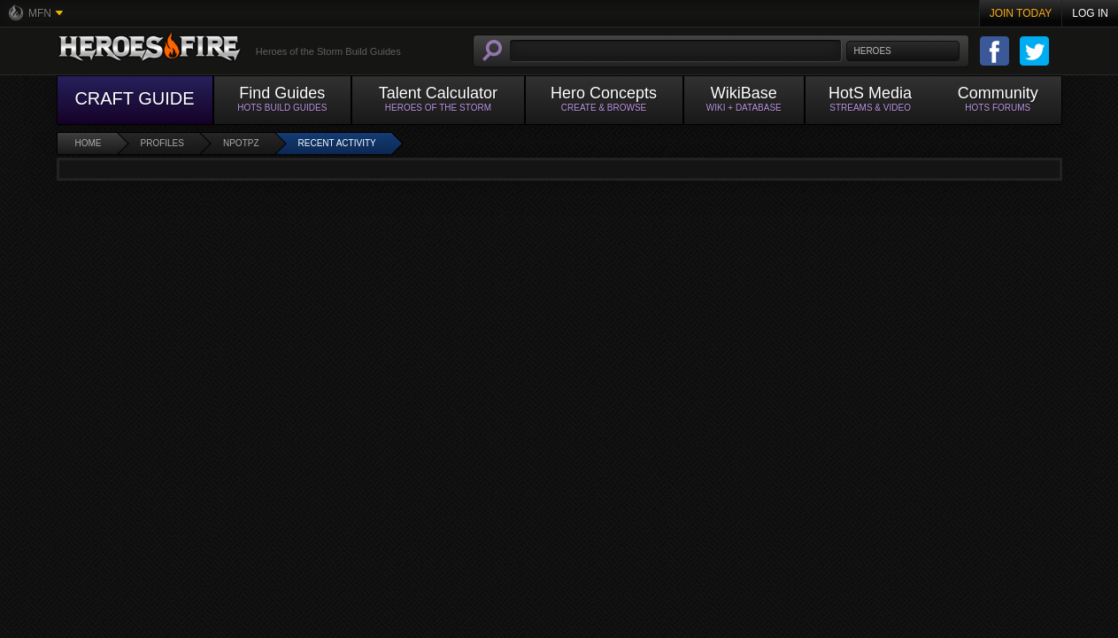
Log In (1090, 13)
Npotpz (241, 143)
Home (88, 143)
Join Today (1021, 13)
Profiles (162, 143)
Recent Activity (337, 143)
